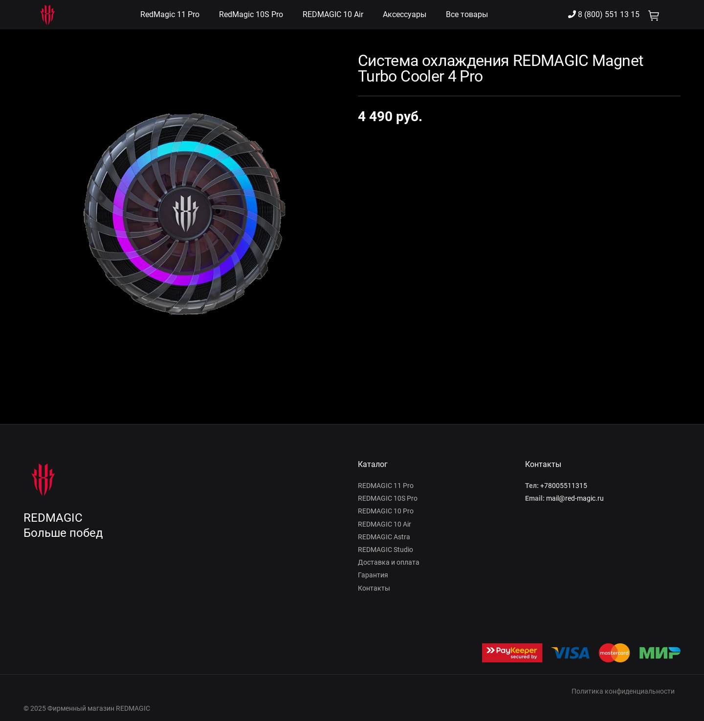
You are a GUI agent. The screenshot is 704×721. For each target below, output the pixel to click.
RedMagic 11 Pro (169, 14)
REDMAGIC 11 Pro (386, 485)
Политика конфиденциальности (623, 691)
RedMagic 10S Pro (251, 14)
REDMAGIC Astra (384, 537)
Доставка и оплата (388, 562)
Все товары (467, 14)
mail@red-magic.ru (575, 498)
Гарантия (373, 575)
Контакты (374, 588)
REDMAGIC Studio (385, 549)
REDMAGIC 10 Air (333, 14)
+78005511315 (563, 485)
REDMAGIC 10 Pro (386, 511)
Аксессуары (404, 14)
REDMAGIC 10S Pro (388, 498)
